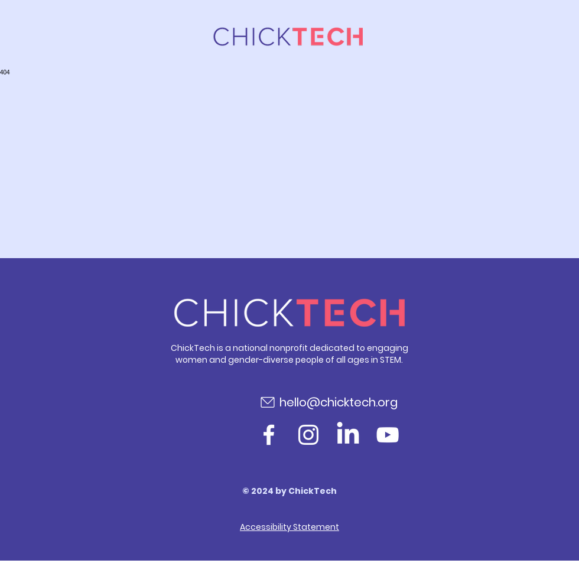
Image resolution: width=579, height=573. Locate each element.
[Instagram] (308, 434)
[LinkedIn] (348, 434)
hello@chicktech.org (338, 402)
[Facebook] (268, 434)
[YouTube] (387, 434)
